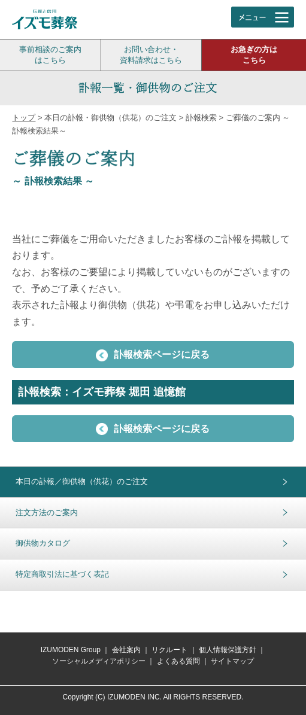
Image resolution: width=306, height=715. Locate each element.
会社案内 (126, 650)
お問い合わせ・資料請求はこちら (151, 55)
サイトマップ (232, 661)
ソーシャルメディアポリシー (99, 661)
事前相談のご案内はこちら (50, 55)
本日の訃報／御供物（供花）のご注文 (82, 481)
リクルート (169, 650)
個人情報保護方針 (227, 650)
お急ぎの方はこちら (254, 55)
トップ (23, 117)
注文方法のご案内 (47, 512)
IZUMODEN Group (71, 650)
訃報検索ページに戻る (153, 355)
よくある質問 (178, 661)
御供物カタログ (43, 542)
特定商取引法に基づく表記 (62, 574)
